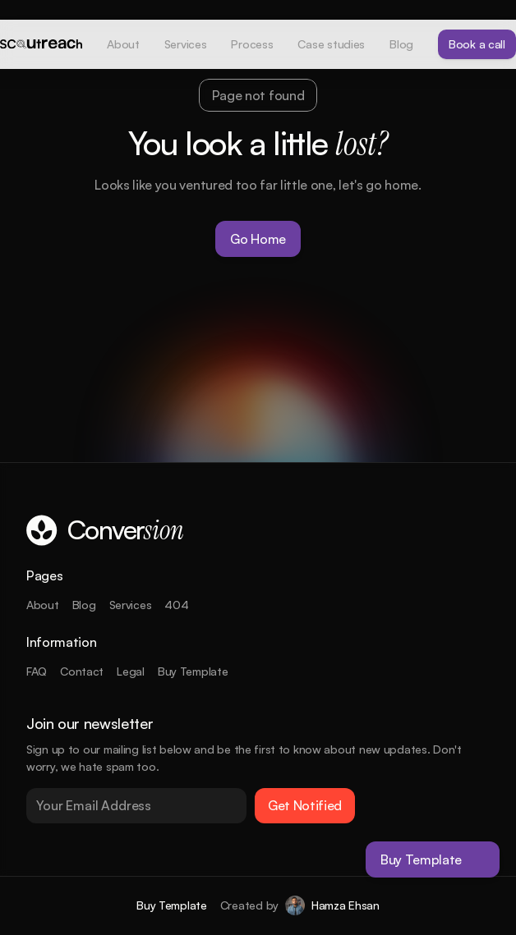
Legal (131, 671)
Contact (82, 671)
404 (176, 605)
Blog (84, 605)
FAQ (36, 671)
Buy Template (193, 671)
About (42, 605)
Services (130, 605)
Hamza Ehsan (345, 905)
